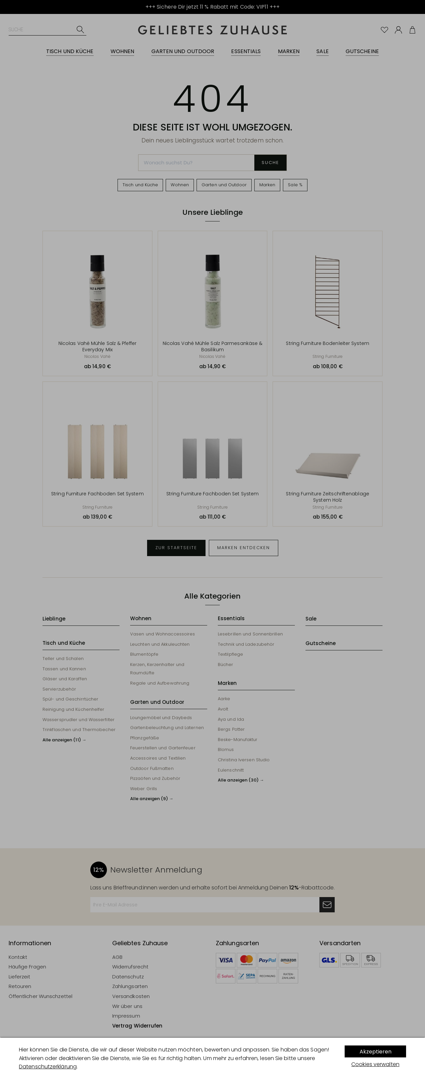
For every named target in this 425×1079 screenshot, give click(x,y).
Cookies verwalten (375, 1064)
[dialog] (212, 1058)
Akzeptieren (375, 1051)
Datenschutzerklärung (48, 1066)
